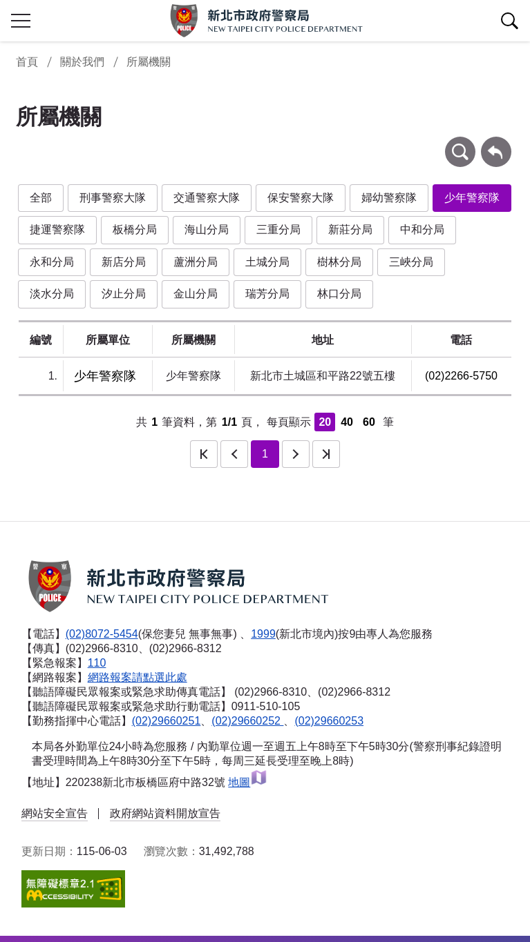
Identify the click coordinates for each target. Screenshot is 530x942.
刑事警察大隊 (112, 198)
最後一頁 (326, 454)
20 (325, 422)
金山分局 (195, 294)
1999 (263, 634)
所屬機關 (148, 62)
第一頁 (204, 454)
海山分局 (206, 229)
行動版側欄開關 (21, 21)
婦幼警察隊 (389, 198)
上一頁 (234, 454)
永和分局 (52, 262)
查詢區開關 (509, 21)
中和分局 (422, 229)
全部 (41, 198)
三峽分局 (411, 262)
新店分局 (124, 262)
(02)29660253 (328, 721)
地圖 (247, 782)
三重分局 (278, 229)
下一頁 (296, 454)
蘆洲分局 (195, 262)
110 (97, 663)
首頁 (27, 62)
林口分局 (339, 294)
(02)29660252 (247, 721)
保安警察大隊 (300, 198)
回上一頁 (496, 143)
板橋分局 (135, 229)
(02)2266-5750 (461, 376)
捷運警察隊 (57, 229)
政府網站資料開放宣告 (165, 813)
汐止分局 (124, 294)
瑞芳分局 (267, 294)
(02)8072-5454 (102, 634)
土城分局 (267, 262)
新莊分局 (350, 229)
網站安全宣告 (54, 813)
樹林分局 (339, 262)
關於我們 (82, 62)
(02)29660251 (166, 721)
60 (369, 422)
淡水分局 (52, 294)
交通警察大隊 (206, 198)
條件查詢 (460, 143)
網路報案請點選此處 (137, 677)
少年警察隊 (472, 198)
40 (347, 422)
